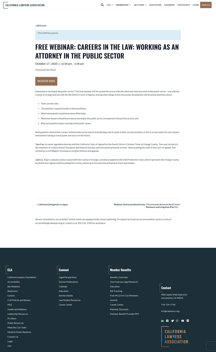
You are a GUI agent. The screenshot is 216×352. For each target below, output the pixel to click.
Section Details (66, 290)
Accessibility (13, 280)
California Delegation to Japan (50, 204)
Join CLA (206, 5)
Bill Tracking (116, 286)
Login (196, 5)
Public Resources (15, 309)
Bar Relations (13, 283)
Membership (123, 5)
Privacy (30, 343)
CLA (110, 5)
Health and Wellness (17, 299)
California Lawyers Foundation (21, 276)
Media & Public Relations (19, 316)
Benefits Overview (119, 276)
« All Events (40, 25)
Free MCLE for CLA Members (124, 290)
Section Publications (68, 280)
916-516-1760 (168, 286)
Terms (19, 343)
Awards (113, 293)
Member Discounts (119, 299)
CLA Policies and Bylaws (19, 293)
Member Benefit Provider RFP (124, 303)
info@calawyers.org (170, 293)
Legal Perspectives (68, 276)
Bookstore (12, 286)
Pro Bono (11, 306)
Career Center (65, 296)
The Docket (183, 5)
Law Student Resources (70, 293)
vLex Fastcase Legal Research (124, 280)
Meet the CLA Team (16, 313)
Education (155, 5)
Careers (11, 290)
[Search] (102, 5)
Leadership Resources (17, 303)
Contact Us (12, 319)
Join (9, 326)
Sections (140, 5)
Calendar (169, 5)
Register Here (46, 81)
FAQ (9, 296)
